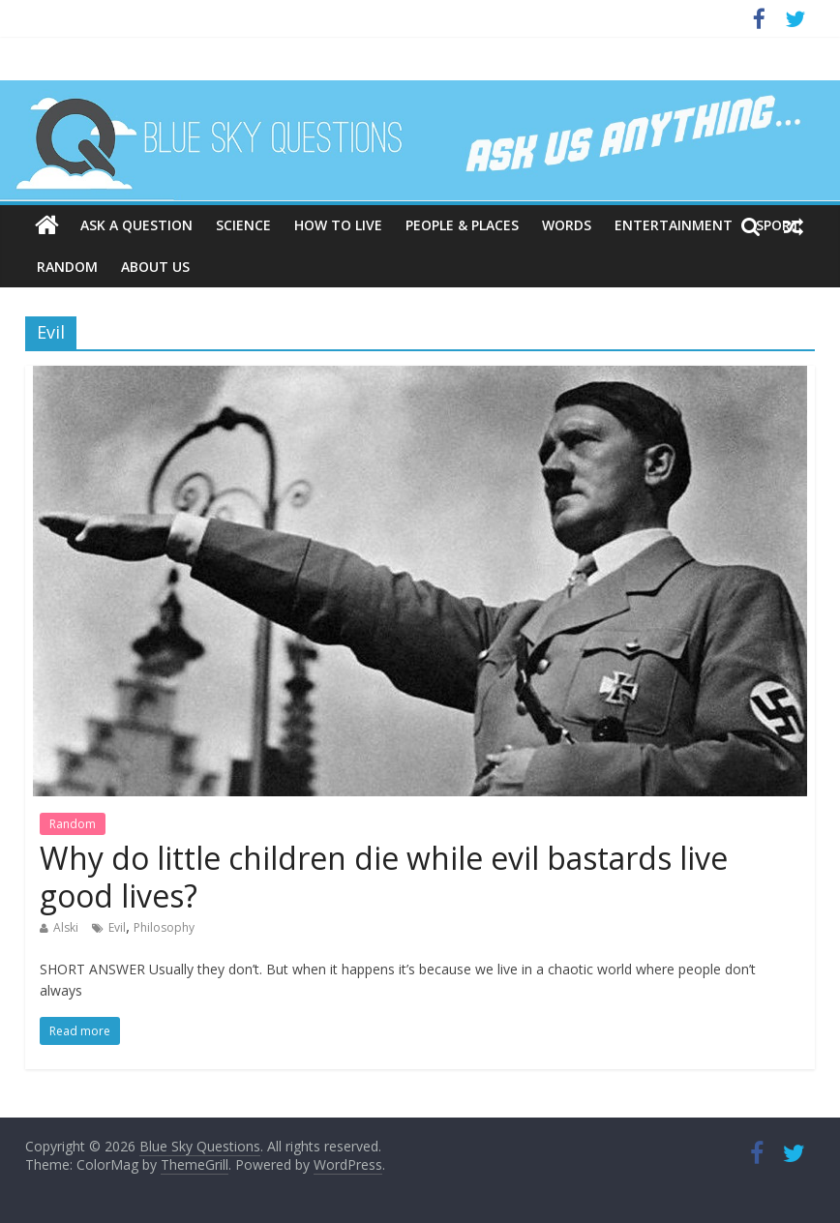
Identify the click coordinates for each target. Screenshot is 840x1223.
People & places (462, 225)
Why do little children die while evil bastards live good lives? (384, 876)
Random (67, 266)
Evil (117, 927)
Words (566, 225)
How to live (338, 225)
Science (243, 225)
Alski (65, 927)
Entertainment (674, 225)
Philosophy (164, 927)
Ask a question (136, 225)
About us (155, 266)
